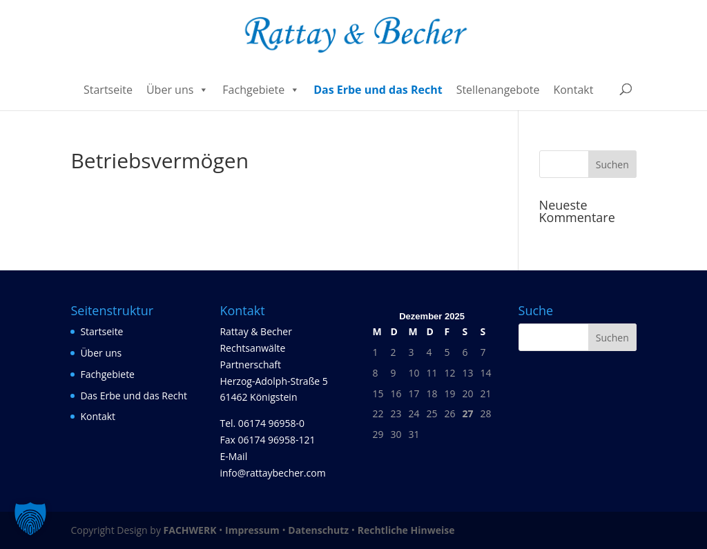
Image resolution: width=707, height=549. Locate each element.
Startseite (108, 89)
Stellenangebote (498, 89)
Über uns (177, 89)
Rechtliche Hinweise (406, 530)
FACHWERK (190, 530)
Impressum (252, 530)
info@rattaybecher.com (272, 472)
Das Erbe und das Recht (378, 89)
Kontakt (573, 89)
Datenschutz (318, 530)
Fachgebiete (261, 89)
